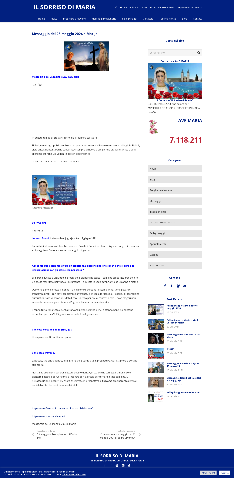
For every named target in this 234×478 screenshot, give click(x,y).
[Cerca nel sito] (175, 52)
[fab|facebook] (116, 7)
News (153, 168)
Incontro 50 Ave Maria (162, 222)
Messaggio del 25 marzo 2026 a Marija (184, 336)
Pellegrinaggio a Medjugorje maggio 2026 (182, 307)
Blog (152, 179)
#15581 (170, 349)
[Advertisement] (86, 111)
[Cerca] (198, 52)
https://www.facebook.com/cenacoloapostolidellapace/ (62, 408)
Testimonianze (158, 211)
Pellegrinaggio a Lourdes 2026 (183, 392)
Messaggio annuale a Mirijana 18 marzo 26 (183, 364)
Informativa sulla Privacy (74, 474)
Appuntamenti (158, 244)
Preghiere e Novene (161, 190)
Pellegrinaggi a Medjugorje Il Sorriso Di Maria (182, 321)
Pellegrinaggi (157, 233)
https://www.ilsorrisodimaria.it (49, 416)
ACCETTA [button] (224, 472)
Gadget (154, 254)
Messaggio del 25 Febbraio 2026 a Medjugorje (184, 379)
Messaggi (155, 201)
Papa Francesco (158, 265)
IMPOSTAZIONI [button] (208, 472)
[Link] (64, 7)
